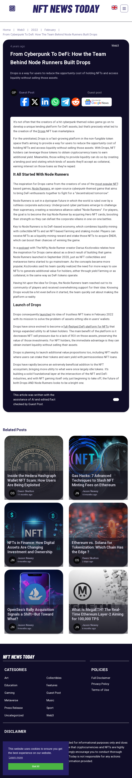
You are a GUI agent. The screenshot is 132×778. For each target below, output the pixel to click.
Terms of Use (100, 690)
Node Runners (41, 188)
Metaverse (11, 700)
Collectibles (54, 678)
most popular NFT (106, 184)
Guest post (94, 92)
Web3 (21, 30)
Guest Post (53, 692)
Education (10, 685)
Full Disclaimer (100, 678)
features (51, 685)
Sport (49, 708)
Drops (42, 131)
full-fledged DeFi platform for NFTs (86, 326)
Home (7, 30)
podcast (24, 247)
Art (6, 678)
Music (50, 700)
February (50, 30)
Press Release (13, 708)
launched (45, 314)
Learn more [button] (16, 757)
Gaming (9, 692)
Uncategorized (14, 715)
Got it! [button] (35, 766)
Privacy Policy (100, 684)
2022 (34, 30)
